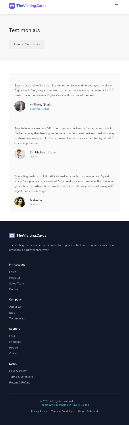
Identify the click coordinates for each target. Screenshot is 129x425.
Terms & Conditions (21, 377)
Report (13, 348)
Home (16, 44)
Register (14, 278)
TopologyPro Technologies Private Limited (64, 405)
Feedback (15, 342)
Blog (12, 313)
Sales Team (16, 284)
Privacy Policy (18, 371)
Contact (14, 353)
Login (12, 272)
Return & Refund (19, 383)
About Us (15, 307)
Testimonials (33, 44)
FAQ (12, 336)
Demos (13, 289)
